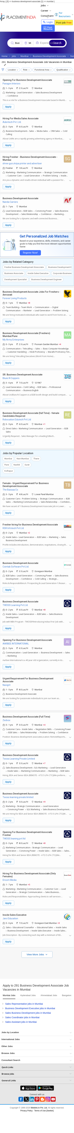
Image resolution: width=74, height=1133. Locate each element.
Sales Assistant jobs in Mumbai (21, 1022)
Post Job (64, 22)
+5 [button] (29, 884)
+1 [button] (44, 424)
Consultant (47, 16)
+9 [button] (44, 801)
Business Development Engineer (46, 279)
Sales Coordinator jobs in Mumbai (22, 1017)
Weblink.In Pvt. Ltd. (39, 1108)
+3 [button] (59, 923)
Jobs (44, 5)
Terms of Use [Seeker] (44, 1111)
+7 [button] (44, 763)
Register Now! (30, 252)
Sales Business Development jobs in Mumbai (28, 1013)
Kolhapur (8, 471)
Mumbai (8, 458)
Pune (6, 465)
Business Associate (13, 273)
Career (46, 10)
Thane (36, 458)
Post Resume (48, 28)
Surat (27, 465)
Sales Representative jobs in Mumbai (24, 1004)
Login (48, 22)
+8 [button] (29, 302)
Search (57, 43)
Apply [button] (8, 106)
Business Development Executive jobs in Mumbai (30, 1008)
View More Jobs (36, 954)
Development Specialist (15, 279)
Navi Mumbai (23, 458)
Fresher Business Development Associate (24, 267)
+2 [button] (29, 532)
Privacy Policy (26, 1111)
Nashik (17, 465)
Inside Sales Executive (38, 273)
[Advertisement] (30, 967)
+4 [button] (60, 344)
